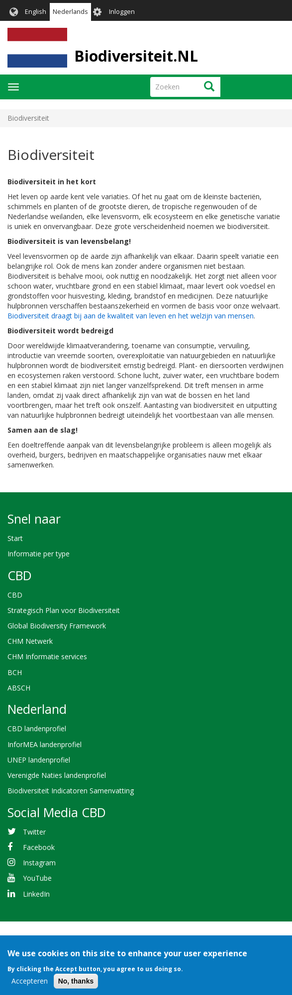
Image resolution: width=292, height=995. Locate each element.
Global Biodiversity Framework (56, 625)
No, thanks (76, 987)
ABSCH (18, 687)
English (35, 11)
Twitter (34, 832)
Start (15, 538)
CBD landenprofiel (36, 728)
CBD (14, 595)
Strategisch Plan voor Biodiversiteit (63, 610)
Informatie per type (38, 553)
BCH (14, 672)
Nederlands (70, 11)
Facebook (39, 847)
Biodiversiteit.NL (136, 56)
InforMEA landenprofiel (44, 744)
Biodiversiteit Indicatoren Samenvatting (70, 790)
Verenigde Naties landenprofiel (56, 775)
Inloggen (122, 11)
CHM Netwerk (30, 641)
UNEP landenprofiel (38, 760)
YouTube (37, 878)
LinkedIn (36, 894)
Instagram (39, 862)
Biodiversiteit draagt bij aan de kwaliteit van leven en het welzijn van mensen (130, 315)
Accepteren (29, 986)
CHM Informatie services (47, 656)
